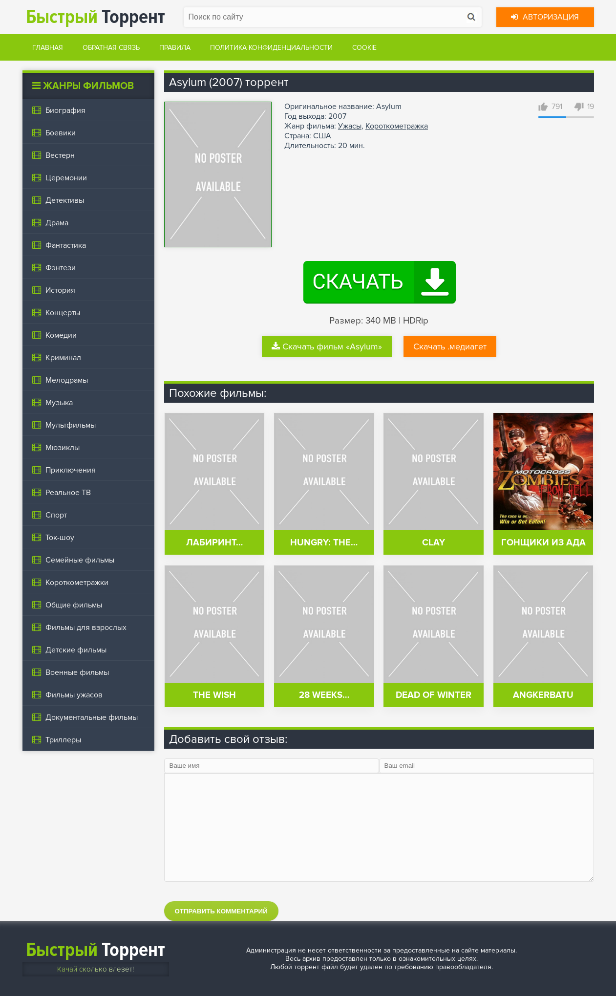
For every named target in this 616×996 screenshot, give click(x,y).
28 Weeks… (324, 695)
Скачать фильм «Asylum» (327, 346)
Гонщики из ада (543, 542)
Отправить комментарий (221, 911)
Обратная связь (111, 47)
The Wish (214, 695)
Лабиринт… (214, 542)
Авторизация (545, 17)
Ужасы (349, 126)
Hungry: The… (324, 542)
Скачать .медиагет (450, 346)
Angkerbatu (543, 695)
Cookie (364, 47)
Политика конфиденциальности (271, 47)
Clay (433, 542)
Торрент (95, 17)
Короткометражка (396, 126)
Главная (47, 47)
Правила (175, 47)
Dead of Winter (433, 695)
